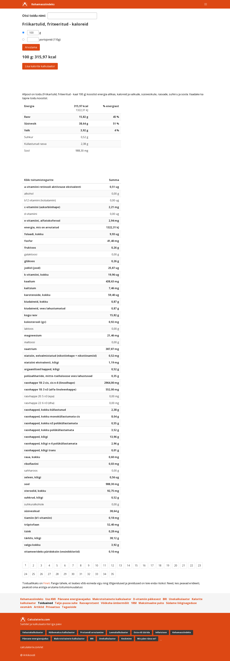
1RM (134, 603)
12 (112, 565)
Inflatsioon (161, 632)
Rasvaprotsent (89, 603)
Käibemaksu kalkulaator (62, 632)
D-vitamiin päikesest (147, 599)
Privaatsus (53, 607)
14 (128, 565)
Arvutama (31, 47)
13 (120, 565)
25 (33, 574)
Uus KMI (50, 599)
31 (80, 574)
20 (175, 565)
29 (65, 574)
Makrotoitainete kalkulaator (112, 599)
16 (144, 565)
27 (49, 574)
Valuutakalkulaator (32, 632)
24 (25, 574)
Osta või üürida (142, 632)
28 (57, 574)
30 (72, 574)
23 (199, 565)
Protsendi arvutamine (92, 632)
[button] (205, 4)
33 (96, 574)
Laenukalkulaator (118, 632)
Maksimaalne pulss (151, 603)
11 (104, 565)
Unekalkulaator (179, 599)
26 (41, 574)
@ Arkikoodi (27, 655)
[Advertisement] (115, 80)
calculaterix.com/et (31, 647)
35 (112, 574)
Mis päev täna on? (146, 638)
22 (191, 565)
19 (167, 565)
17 (151, 565)
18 (159, 565)
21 (183, 565)
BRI (165, 599)
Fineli (46, 583)
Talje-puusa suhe (66, 603)
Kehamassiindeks (42, 4)
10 (96, 565)
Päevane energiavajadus (74, 599)
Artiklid (39, 607)
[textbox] (72, 16)
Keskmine (126, 638)
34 (104, 574)
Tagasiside (69, 607)
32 (88, 574)
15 (136, 565)
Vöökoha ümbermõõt (115, 603)
